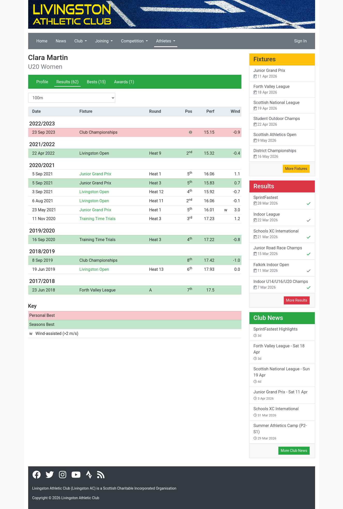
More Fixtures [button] (296, 169)
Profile (42, 81)
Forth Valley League (97, 290)
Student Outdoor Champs (282, 121)
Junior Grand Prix (95, 173)
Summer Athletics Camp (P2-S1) (280, 431)
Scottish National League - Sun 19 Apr (282, 375)
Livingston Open (94, 153)
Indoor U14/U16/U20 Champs (282, 285)
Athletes (164, 41)
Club (79, 41)
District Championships (282, 153)
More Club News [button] (294, 450)
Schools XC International (282, 235)
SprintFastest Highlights (276, 332)
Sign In (300, 41)
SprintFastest (282, 201)
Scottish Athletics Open (282, 137)
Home (42, 41)
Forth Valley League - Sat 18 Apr (279, 352)
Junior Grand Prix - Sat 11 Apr (281, 395)
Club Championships (98, 132)
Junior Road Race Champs (282, 251)
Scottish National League (282, 105)
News (61, 41)
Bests (96, 81)
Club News (268, 317)
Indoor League (282, 218)
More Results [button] (296, 300)
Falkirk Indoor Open (282, 268)
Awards (124, 81)
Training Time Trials (97, 218)
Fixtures (265, 59)
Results (67, 81)
